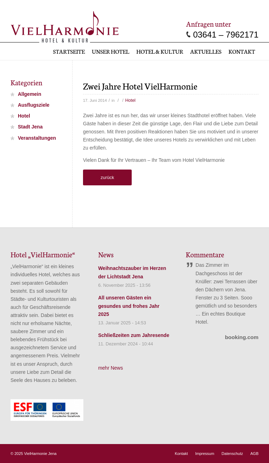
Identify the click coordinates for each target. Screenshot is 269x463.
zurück (107, 177)
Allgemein (29, 94)
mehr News (110, 368)
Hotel (130, 100)
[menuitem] (68, 51)
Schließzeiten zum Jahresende (133, 335)
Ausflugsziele (33, 105)
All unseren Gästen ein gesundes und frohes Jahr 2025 (128, 306)
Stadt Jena (30, 127)
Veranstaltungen (37, 138)
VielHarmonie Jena (40, 453)
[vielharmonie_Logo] (65, 25)
